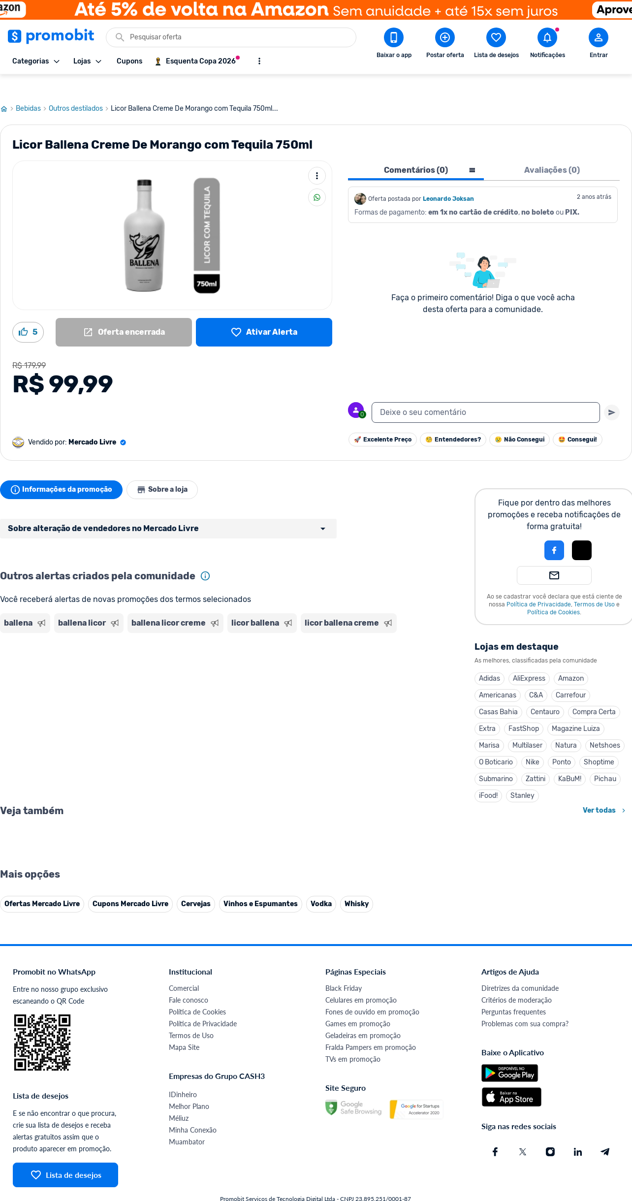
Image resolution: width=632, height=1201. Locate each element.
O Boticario (496, 743)
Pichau (605, 760)
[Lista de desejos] (264, 313)
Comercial (184, 1187)
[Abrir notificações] (547, 45)
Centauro (545, 693)
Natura (566, 727)
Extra (487, 710)
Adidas (489, 660)
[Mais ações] (317, 157)
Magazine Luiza (576, 710)
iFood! (488, 777)
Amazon (571, 660)
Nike (532, 743)
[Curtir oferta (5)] (28, 313)
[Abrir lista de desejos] (496, 45)
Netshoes (605, 727)
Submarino (496, 760)
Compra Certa (594, 693)
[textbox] (486, 394)
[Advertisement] (189, 656)
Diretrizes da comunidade (520, 1187)
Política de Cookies (553, 593)
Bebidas (32, 90)
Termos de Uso (594, 585)
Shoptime (599, 743)
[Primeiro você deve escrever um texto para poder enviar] (612, 394)
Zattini (535, 760)
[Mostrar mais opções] (259, 61)
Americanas (497, 676)
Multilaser (527, 727)
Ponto (561, 743)
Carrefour (571, 676)
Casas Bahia (498, 693)
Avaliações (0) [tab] (552, 151)
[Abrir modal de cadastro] (598, 45)
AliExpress (529, 660)
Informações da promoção (63, 471)
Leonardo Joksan (448, 180)
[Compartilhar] (317, 179)
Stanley (522, 777)
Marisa (489, 727)
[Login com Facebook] (554, 531)
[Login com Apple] (582, 531)
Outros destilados (80, 90)
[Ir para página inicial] (8, 90)
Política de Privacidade (538, 585)
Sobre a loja (168, 471)
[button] (521, 531)
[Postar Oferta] (445, 45)
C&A (536, 676)
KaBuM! (569, 760)
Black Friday (343, 1187)
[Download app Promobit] (393, 45)
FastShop (523, 710)
